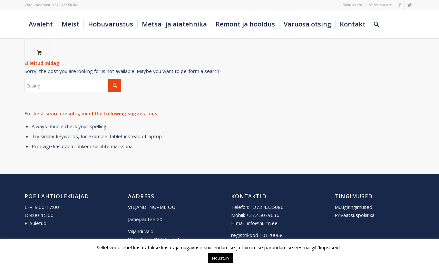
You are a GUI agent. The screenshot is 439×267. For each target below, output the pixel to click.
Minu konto (352, 4)
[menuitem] (352, 4)
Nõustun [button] (220, 258)
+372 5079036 (262, 215)
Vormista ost (380, 4)
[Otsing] (376, 24)
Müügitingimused (353, 207)
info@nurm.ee (262, 223)
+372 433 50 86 (64, 4)
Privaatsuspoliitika (355, 215)
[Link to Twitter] (410, 5)
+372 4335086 (267, 207)
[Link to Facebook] (400, 5)
